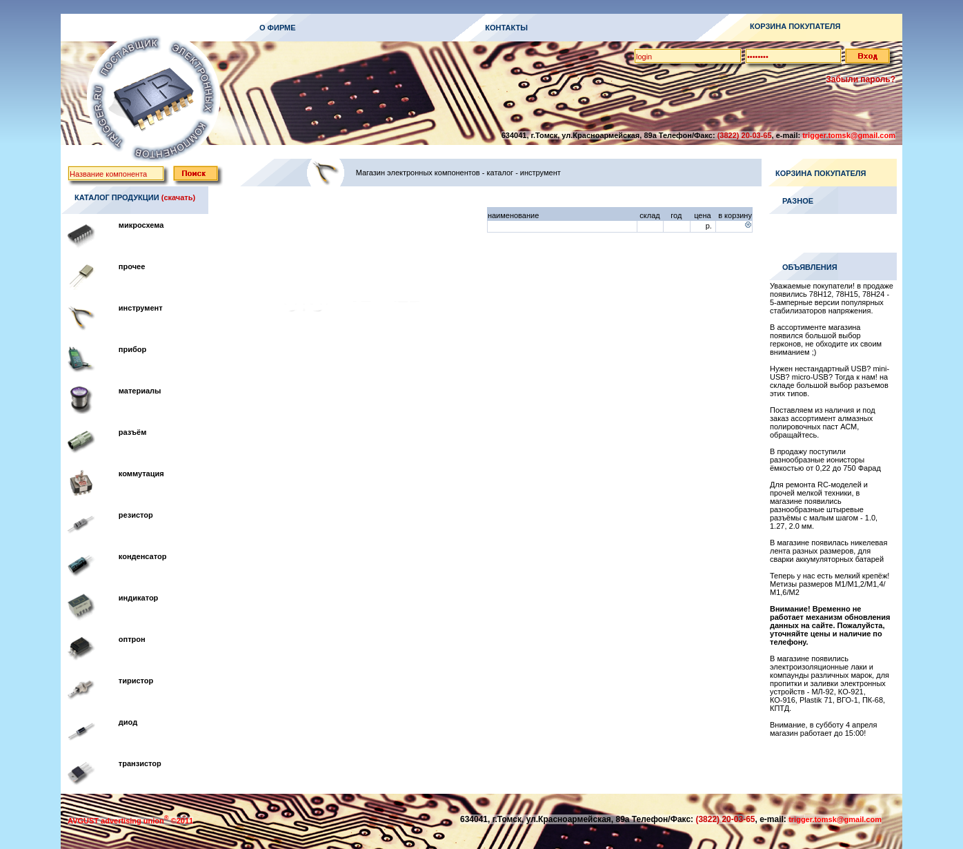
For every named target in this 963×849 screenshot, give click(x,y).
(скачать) (178, 197)
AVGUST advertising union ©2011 (130, 821)
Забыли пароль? (860, 79)
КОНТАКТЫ (506, 27)
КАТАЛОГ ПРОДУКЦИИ (117, 197)
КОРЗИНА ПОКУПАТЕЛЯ (795, 26)
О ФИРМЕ (277, 27)
